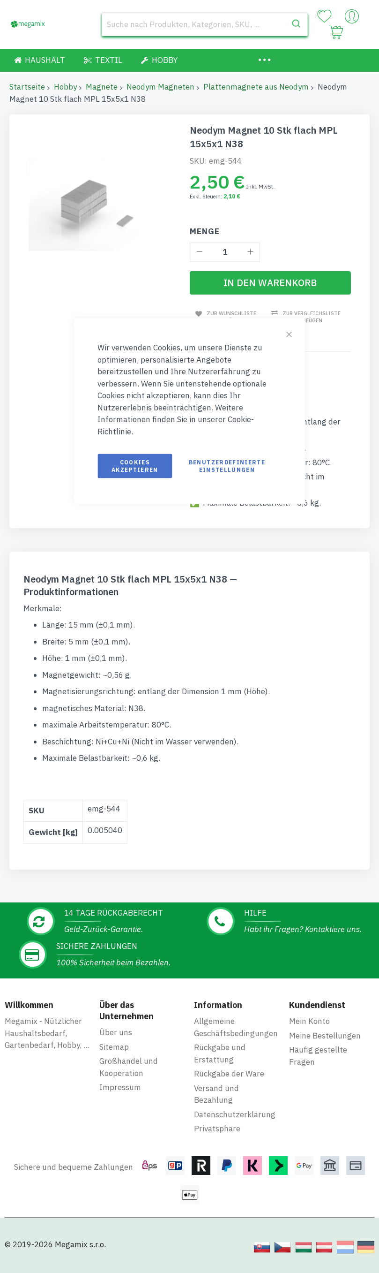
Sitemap (114, 1046)
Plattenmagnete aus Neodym (256, 87)
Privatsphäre (217, 1128)
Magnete (102, 87)
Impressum (120, 1087)
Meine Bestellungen (325, 1035)
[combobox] (205, 24)
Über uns (115, 1032)
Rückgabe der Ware (229, 1073)
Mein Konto (309, 1021)
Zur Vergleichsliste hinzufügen (311, 317)
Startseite (27, 87)
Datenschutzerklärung (234, 1114)
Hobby (65, 87)
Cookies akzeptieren (134, 466)
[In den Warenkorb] (270, 283)
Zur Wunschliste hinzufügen (230, 316)
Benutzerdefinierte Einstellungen (227, 466)
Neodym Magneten (160, 87)
